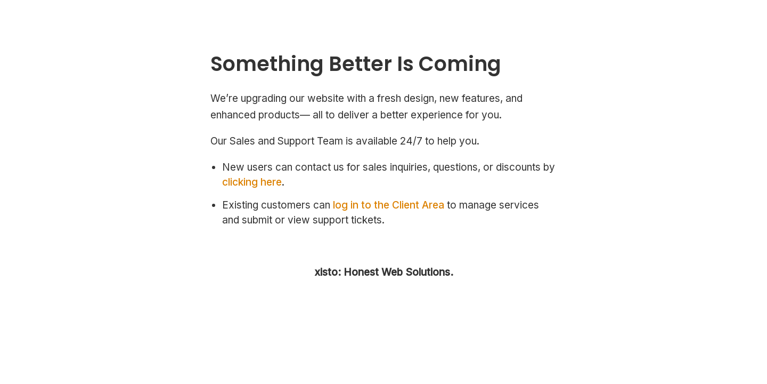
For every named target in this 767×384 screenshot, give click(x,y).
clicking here (252, 182)
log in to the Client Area (388, 205)
